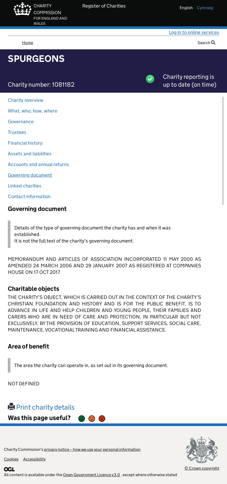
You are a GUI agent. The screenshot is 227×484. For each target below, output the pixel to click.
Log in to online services (194, 32)
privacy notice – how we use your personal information (92, 449)
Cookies (11, 459)
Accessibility (34, 459)
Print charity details (41, 407)
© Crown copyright (202, 468)
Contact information (29, 196)
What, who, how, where (32, 111)
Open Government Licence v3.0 (91, 474)
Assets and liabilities (30, 154)
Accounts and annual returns (38, 164)
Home (27, 42)
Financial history (25, 143)
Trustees (17, 132)
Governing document (30, 175)
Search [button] (206, 42)
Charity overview (25, 100)
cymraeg (205, 7)
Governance (21, 122)
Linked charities (24, 186)
